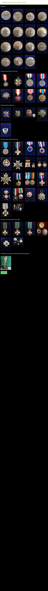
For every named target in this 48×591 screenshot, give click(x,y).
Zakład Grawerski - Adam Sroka (14, 2)
